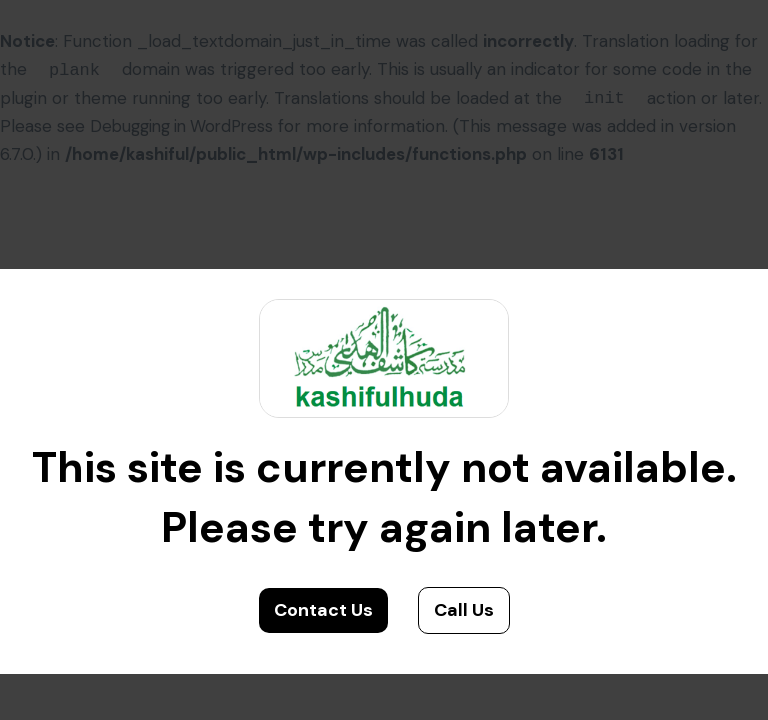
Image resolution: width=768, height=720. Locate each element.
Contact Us (323, 610)
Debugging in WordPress (187, 126)
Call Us (464, 610)
